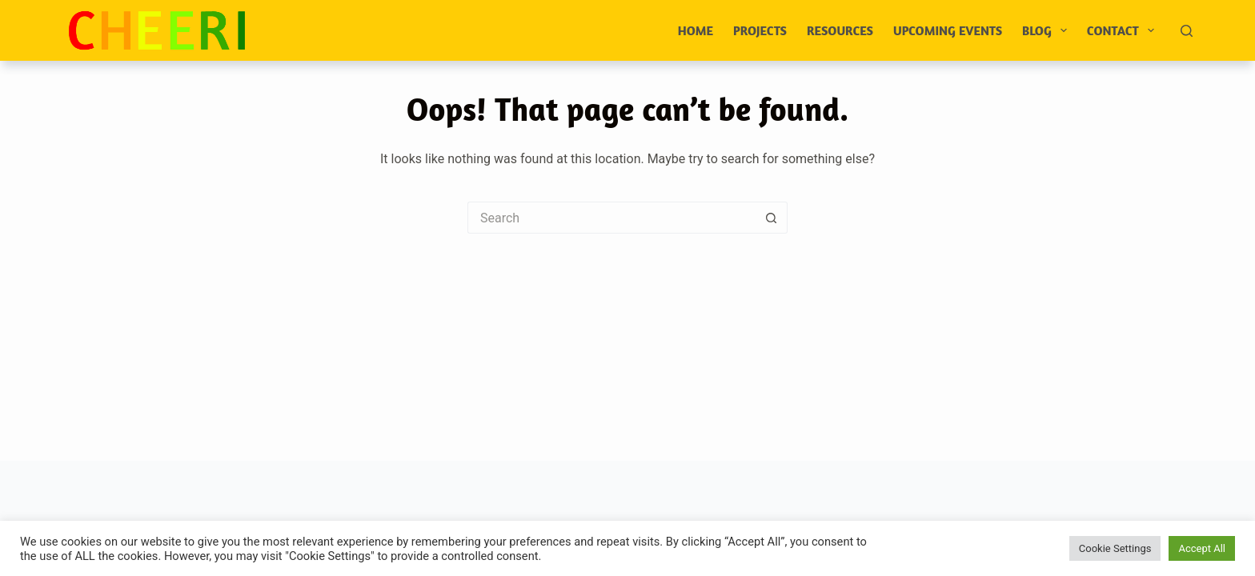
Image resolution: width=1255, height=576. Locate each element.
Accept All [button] (1201, 548)
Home (695, 30)
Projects (760, 30)
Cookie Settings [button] (1115, 548)
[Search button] (772, 218)
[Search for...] (611, 218)
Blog (1047, 30)
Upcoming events (947, 30)
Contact (1124, 30)
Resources (840, 30)
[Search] (1187, 31)
